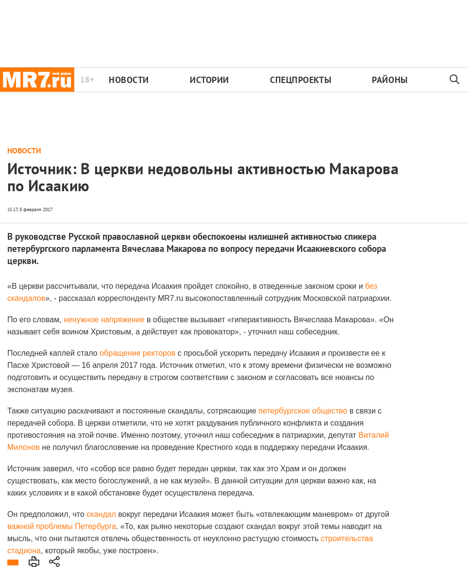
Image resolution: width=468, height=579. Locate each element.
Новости (129, 79)
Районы (389, 79)
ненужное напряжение (104, 319)
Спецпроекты (300, 79)
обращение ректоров (137, 353)
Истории (209, 79)
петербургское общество (302, 411)
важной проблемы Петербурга (61, 526)
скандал (101, 514)
